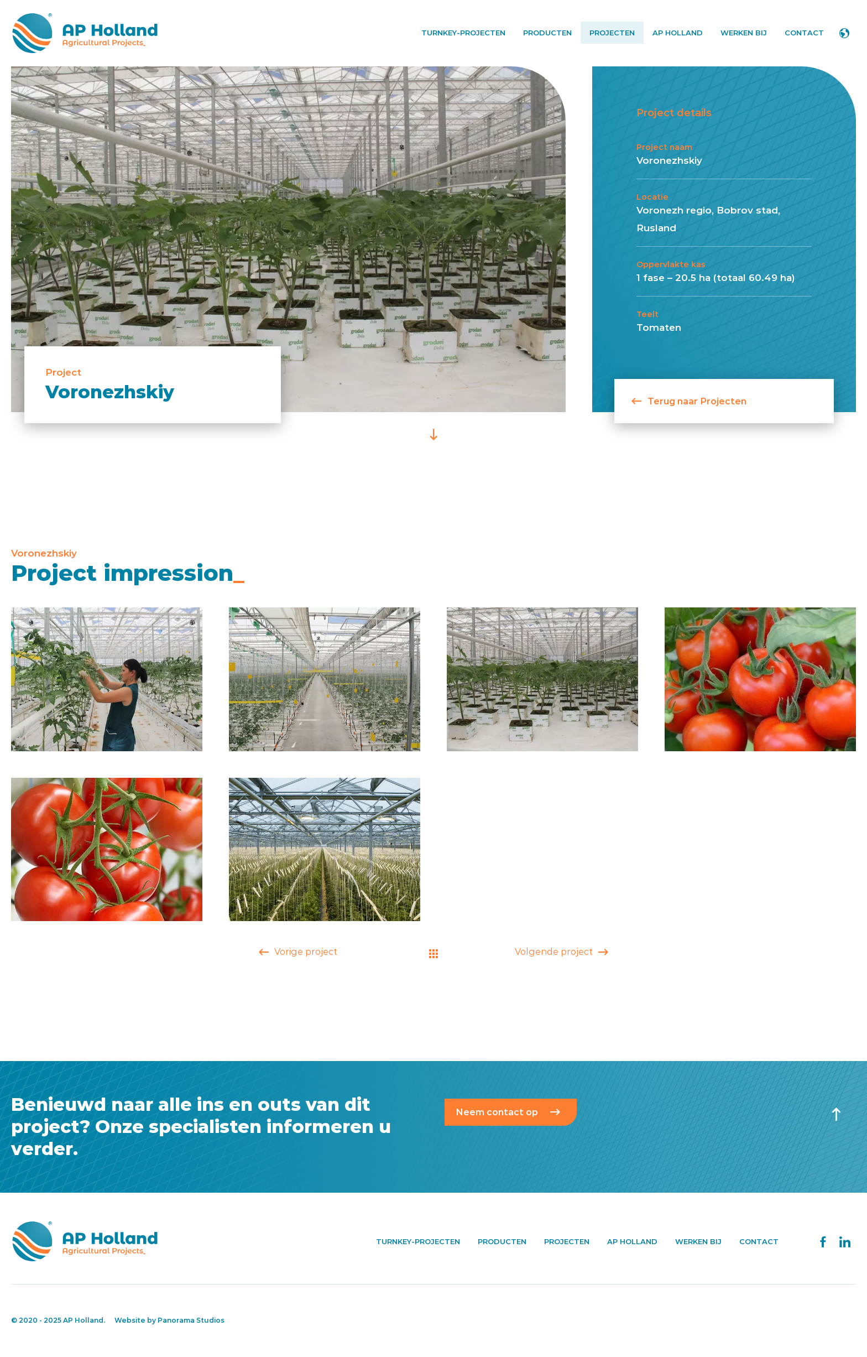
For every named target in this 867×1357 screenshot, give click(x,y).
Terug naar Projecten (688, 400)
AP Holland (84, 33)
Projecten (612, 32)
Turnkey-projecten (463, 32)
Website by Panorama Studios (169, 1320)
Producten (547, 32)
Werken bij (743, 32)
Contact (804, 32)
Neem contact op (497, 1112)
